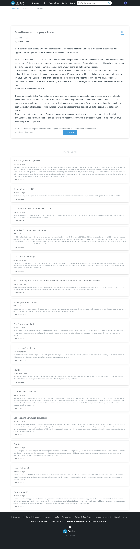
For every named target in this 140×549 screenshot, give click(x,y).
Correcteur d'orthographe (51, 517)
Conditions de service (56, 521)
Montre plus (70, 132)
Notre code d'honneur (120, 517)
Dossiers (64, 3)
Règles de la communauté (103, 517)
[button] (122, 33)
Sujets (44, 3)
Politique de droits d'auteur (83, 517)
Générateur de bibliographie (32, 517)
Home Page (15, 8)
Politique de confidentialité (39, 521)
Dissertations (36, 3)
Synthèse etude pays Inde (32, 8)
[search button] (110, 3)
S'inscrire (73, 3)
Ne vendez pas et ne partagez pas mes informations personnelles (86, 521)
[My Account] (125, 3)
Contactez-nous (15, 517)
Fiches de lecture (54, 3)
